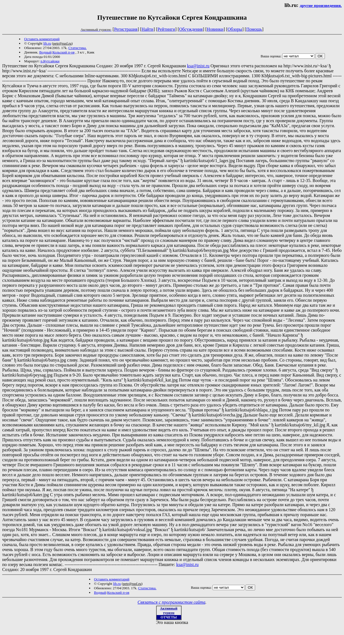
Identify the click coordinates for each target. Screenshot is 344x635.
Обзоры (234, 29)
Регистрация (126, 29)
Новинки (215, 29)
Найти (148, 29)
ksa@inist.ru (198, 65)
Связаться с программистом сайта (171, 602)
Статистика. (77, 48)
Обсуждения (191, 29)
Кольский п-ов (64, 52)
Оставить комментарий (42, 39)
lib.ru (47, 43)
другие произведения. (321, 5)
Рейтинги (166, 29)
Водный (45, 52)
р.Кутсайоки (50, 61)
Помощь (254, 29)
